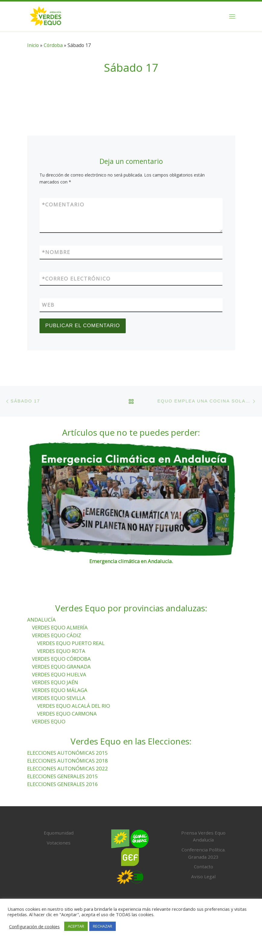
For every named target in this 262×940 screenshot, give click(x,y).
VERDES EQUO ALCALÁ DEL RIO (73, 705)
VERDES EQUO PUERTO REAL (71, 643)
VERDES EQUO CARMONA (67, 713)
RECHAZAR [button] (102, 926)
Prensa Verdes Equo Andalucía (203, 836)
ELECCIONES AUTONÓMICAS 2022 (67, 768)
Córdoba (53, 45)
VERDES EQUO (48, 721)
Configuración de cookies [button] (34, 926)
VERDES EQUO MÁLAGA (59, 690)
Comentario (63, 204)
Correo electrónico (76, 278)
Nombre (56, 252)
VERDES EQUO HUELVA (59, 674)
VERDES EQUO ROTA (61, 650)
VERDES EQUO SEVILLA (58, 697)
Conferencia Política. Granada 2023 (204, 853)
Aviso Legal (203, 876)
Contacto (203, 866)
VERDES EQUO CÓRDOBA (61, 658)
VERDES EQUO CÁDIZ (56, 635)
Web (48, 304)
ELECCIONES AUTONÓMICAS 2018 (67, 760)
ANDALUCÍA (41, 619)
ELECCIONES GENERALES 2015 (62, 776)
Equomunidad (59, 833)
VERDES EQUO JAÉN (55, 682)
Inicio (33, 45)
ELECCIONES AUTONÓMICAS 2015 (67, 752)
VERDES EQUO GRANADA (61, 666)
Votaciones (59, 843)
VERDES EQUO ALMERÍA (60, 627)
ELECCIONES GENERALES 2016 (62, 784)
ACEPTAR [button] (76, 926)
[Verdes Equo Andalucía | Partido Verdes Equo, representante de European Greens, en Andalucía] (45, 15)
